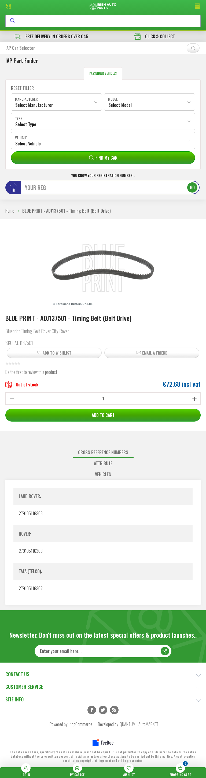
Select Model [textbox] (120, 105)
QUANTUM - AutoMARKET (139, 724)
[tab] (103, 452)
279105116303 (31, 513)
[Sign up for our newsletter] (103, 651)
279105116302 (31, 588)
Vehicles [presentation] (103, 474)
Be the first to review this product (31, 372)
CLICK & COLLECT (154, 36)
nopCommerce (81, 724)
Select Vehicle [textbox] (28, 143)
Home (9, 211)
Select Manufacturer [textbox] (34, 105)
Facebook (92, 710)
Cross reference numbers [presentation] (103, 452)
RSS (114, 710)
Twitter (103, 710)
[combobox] (103, 21)
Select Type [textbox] (25, 124)
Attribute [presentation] (103, 463)
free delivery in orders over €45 (51, 36)
